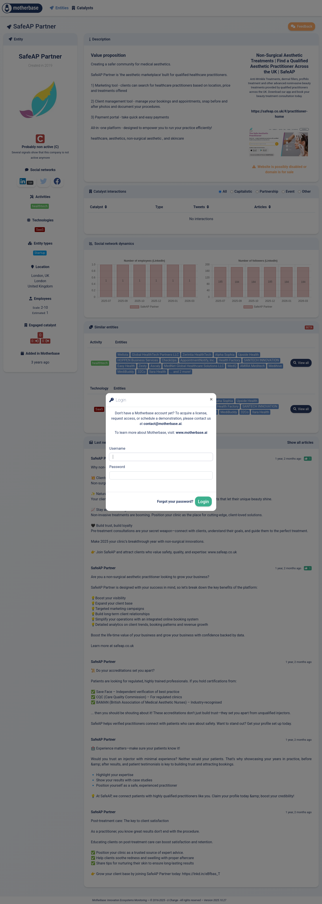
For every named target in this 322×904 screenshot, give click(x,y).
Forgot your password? (175, 501)
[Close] (211, 399)
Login (203, 501)
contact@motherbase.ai (163, 424)
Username (117, 448)
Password (117, 467)
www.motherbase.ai (191, 432)
